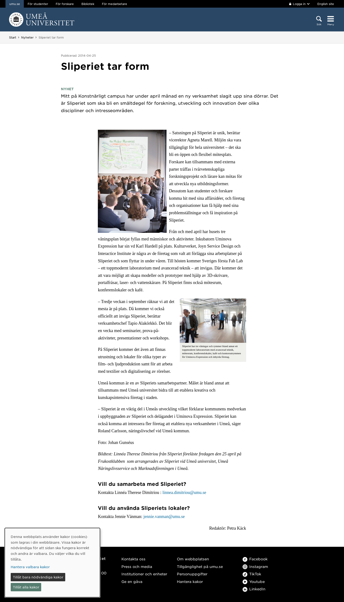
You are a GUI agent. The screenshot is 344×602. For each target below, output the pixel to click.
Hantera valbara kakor (30, 567)
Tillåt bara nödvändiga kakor (38, 577)
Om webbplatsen (193, 559)
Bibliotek (87, 4)
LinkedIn (254, 589)
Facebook (255, 559)
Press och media (136, 566)
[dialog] (52, 562)
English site (325, 4)
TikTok (252, 574)
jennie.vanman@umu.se (164, 516)
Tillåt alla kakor (26, 587)
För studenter (38, 4)
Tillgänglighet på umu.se (200, 566)
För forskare (65, 4)
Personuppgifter (192, 574)
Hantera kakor (190, 581)
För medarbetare (114, 4)
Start (12, 37)
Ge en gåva (131, 581)
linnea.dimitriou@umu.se (184, 492)
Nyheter (27, 37)
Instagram (255, 566)
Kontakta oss (133, 559)
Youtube (254, 581)
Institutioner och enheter (144, 574)
